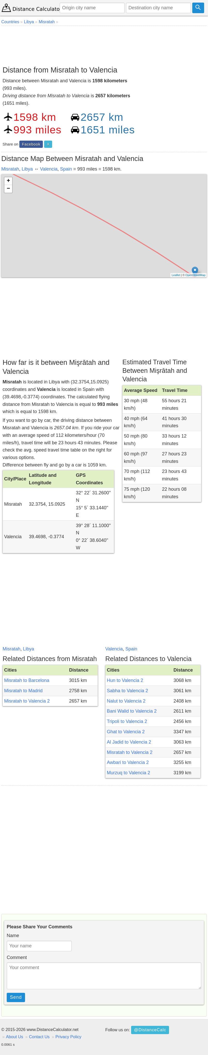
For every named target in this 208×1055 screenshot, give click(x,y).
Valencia (49, 169)
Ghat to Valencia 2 (126, 731)
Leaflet (176, 275)
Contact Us (39, 1036)
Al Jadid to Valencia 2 (129, 742)
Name (13, 935)
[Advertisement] (104, 43)
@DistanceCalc (150, 1029)
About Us (14, 1036)
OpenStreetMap (195, 275)
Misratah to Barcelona (26, 680)
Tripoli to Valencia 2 (127, 721)
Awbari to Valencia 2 (128, 762)
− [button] (8, 189)
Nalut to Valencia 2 (126, 701)
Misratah (10, 169)
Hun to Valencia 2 (125, 680)
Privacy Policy (68, 1036)
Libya (27, 169)
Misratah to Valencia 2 (27, 701)
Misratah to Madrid (23, 690)
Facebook (31, 144)
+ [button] (8, 181)
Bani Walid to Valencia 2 (132, 711)
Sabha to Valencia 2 (127, 690)
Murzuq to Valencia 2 (128, 772)
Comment (17, 957)
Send (16, 997)
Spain (66, 169)
